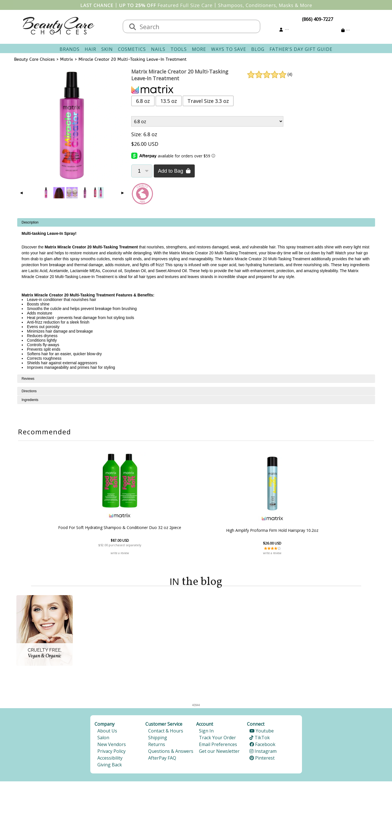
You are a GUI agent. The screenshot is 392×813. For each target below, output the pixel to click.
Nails (158, 49)
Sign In (206, 732)
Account (204, 725)
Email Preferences (218, 746)
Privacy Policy (111, 752)
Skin (107, 49)
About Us (107, 732)
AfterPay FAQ (162, 759)
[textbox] (197, 26)
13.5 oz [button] (168, 100)
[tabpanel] (196, 296)
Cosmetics (132, 49)
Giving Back (109, 766)
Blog (257, 49)
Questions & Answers (170, 752)
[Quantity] (141, 170)
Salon (103, 739)
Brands (70, 49)
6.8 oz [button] (143, 100)
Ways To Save (228, 49)
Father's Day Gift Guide (301, 49)
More (199, 49)
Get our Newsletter (219, 752)
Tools (178, 49)
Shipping (157, 739)
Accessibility (109, 759)
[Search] (133, 27)
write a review (165, 553)
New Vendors (111, 746)
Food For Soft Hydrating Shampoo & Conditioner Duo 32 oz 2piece (165, 527)
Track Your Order (217, 739)
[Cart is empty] (345, 30)
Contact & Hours (165, 732)
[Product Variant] (207, 121)
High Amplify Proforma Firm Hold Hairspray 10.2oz (227, 530)
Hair (90, 49)
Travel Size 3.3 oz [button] (208, 100)
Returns (156, 746)
